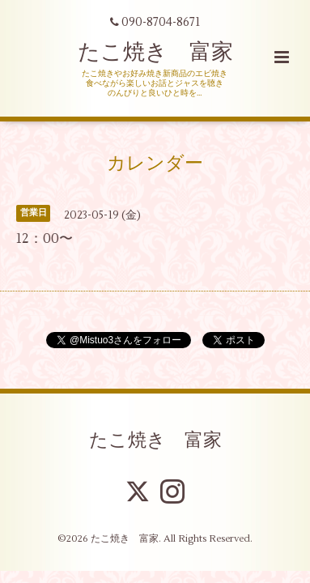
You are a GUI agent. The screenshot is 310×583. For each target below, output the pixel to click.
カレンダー (155, 162)
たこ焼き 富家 (155, 52)
